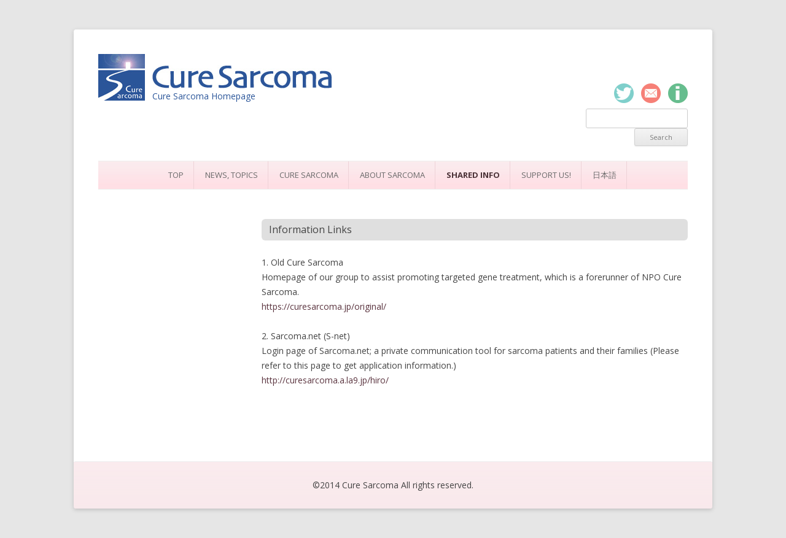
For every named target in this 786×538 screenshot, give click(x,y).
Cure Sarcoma (308, 174)
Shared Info (473, 174)
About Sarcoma (392, 174)
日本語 (605, 174)
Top (176, 174)
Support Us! (546, 174)
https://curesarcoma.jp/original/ (324, 306)
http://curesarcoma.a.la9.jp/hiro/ (325, 380)
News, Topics (231, 174)
